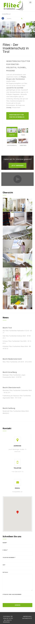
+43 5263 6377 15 (17, 471)
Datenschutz (27, 618)
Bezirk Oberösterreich (11, 387)
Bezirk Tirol (7, 328)
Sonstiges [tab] (23, 142)
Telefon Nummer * (9, 557)
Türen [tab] (23, 132)
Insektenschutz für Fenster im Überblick (16, 116)
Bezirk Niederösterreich (12, 359)
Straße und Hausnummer (12, 594)
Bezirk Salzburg (9, 408)
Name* (5, 542)
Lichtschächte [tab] (12, 142)
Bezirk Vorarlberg (10, 372)
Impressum (27, 616)
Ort (4, 565)
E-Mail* (5, 550)
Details (5, 572)
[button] (27, 24)
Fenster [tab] (12, 132)
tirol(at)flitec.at (6, 14)
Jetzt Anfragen (17, 165)
